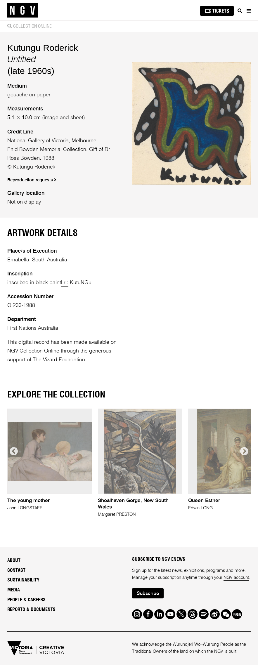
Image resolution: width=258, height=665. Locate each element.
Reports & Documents (31, 609)
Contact (16, 570)
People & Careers (26, 600)
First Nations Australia (32, 328)
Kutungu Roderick (42, 48)
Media (13, 590)
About (13, 560)
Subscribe (148, 593)
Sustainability (23, 580)
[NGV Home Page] (22, 10)
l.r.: (64, 282)
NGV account (236, 577)
